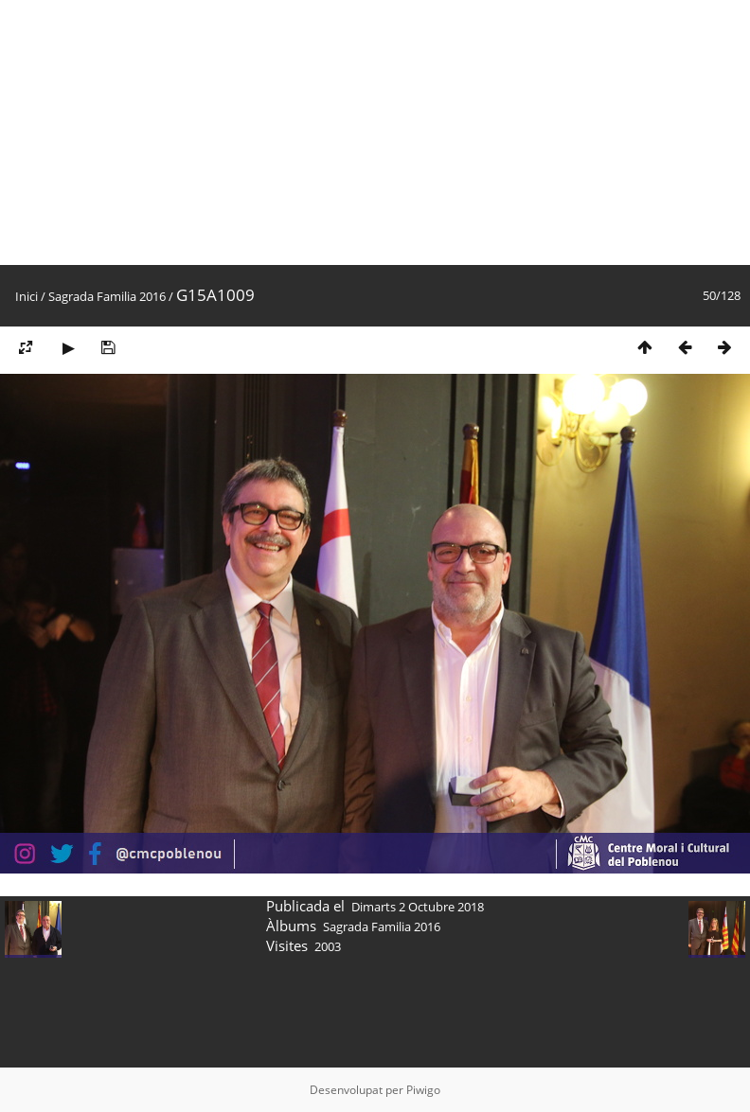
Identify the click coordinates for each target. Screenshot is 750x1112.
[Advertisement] (363, 132)
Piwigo (423, 1090)
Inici (26, 296)
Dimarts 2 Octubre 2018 (417, 906)
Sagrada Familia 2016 (107, 296)
